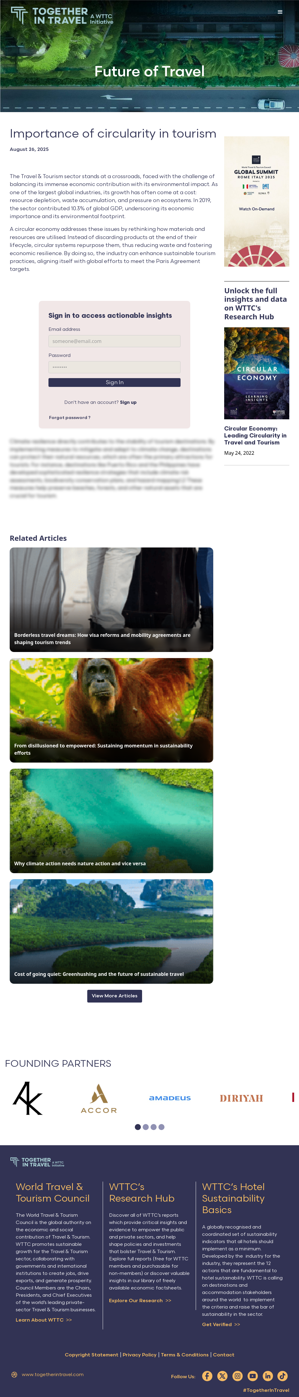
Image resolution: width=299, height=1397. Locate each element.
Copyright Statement (91, 1356)
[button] (280, 17)
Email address (64, 329)
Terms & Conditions (185, 1356)
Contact (223, 1356)
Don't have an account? (101, 402)
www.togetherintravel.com (53, 1375)
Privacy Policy (140, 1356)
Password (59, 355)
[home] (62, 15)
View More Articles (115, 996)
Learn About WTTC (44, 1320)
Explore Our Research (140, 1301)
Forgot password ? (70, 417)
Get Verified (221, 1325)
